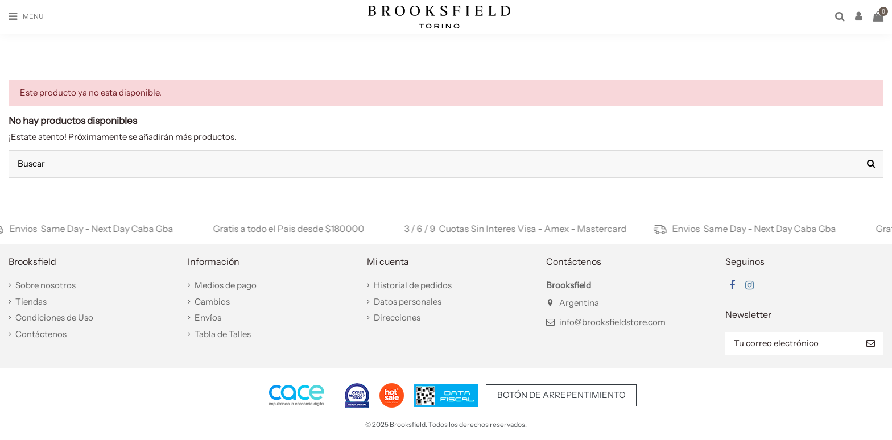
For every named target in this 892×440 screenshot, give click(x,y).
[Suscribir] (870, 343)
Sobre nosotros (45, 285)
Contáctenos (41, 334)
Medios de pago (226, 285)
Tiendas (31, 301)
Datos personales (407, 301)
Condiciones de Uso (54, 317)
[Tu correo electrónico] (791, 343)
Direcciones (397, 317)
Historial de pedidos (413, 285)
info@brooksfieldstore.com (612, 322)
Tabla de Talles (223, 334)
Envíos (208, 317)
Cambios (212, 301)
